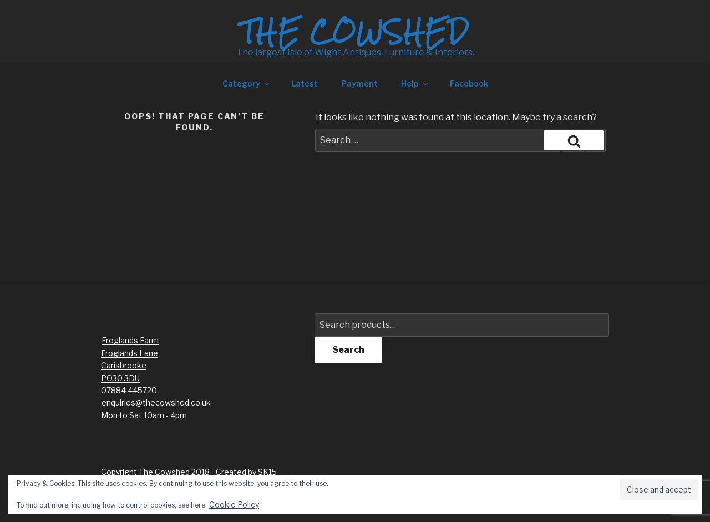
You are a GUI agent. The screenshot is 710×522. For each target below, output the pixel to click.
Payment (359, 83)
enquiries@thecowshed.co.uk (156, 402)
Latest (304, 83)
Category (246, 83)
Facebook (469, 83)
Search (348, 349)
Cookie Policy (234, 504)
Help (415, 83)
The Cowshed (355, 32)
